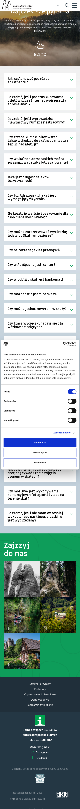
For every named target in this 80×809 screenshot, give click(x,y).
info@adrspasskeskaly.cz (40, 735)
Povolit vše (40, 442)
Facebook (39, 758)
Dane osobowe (40, 699)
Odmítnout (40, 462)
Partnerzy (40, 689)
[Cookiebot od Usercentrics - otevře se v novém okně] (63, 344)
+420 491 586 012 (40, 740)
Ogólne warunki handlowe (40, 694)
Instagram (40, 752)
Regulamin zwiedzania (40, 705)
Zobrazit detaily (62, 432)
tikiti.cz (40, 798)
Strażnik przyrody (40, 684)
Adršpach (17, 5)
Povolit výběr (40, 452)
